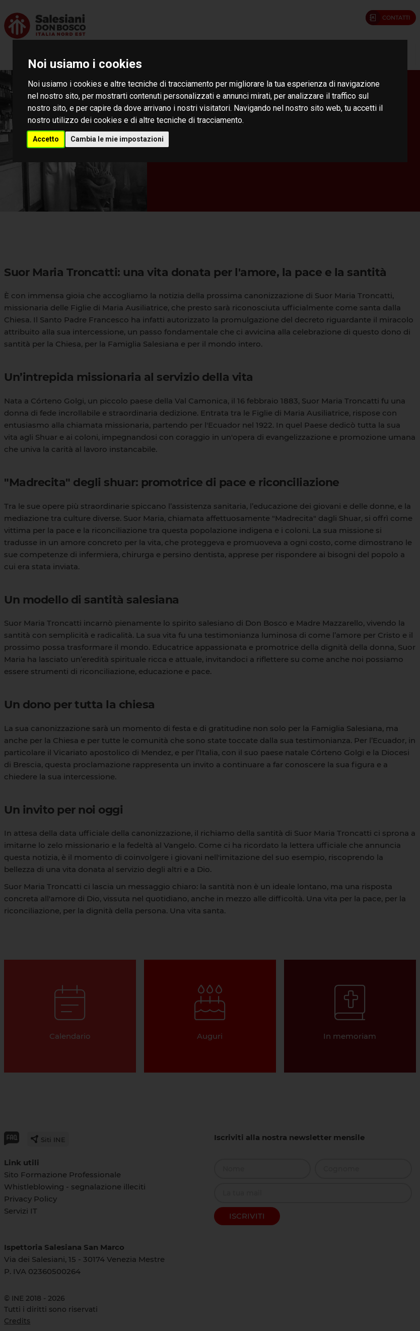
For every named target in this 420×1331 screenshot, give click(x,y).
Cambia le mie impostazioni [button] (117, 139)
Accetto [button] (46, 139)
